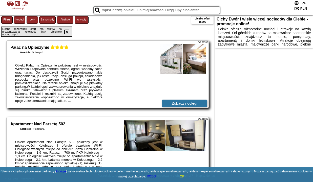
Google (61, 171)
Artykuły (81, 19)
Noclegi (19, 19)
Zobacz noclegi (184, 103)
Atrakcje (65, 19)
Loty (32, 19)
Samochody (47, 19)
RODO (151, 176)
